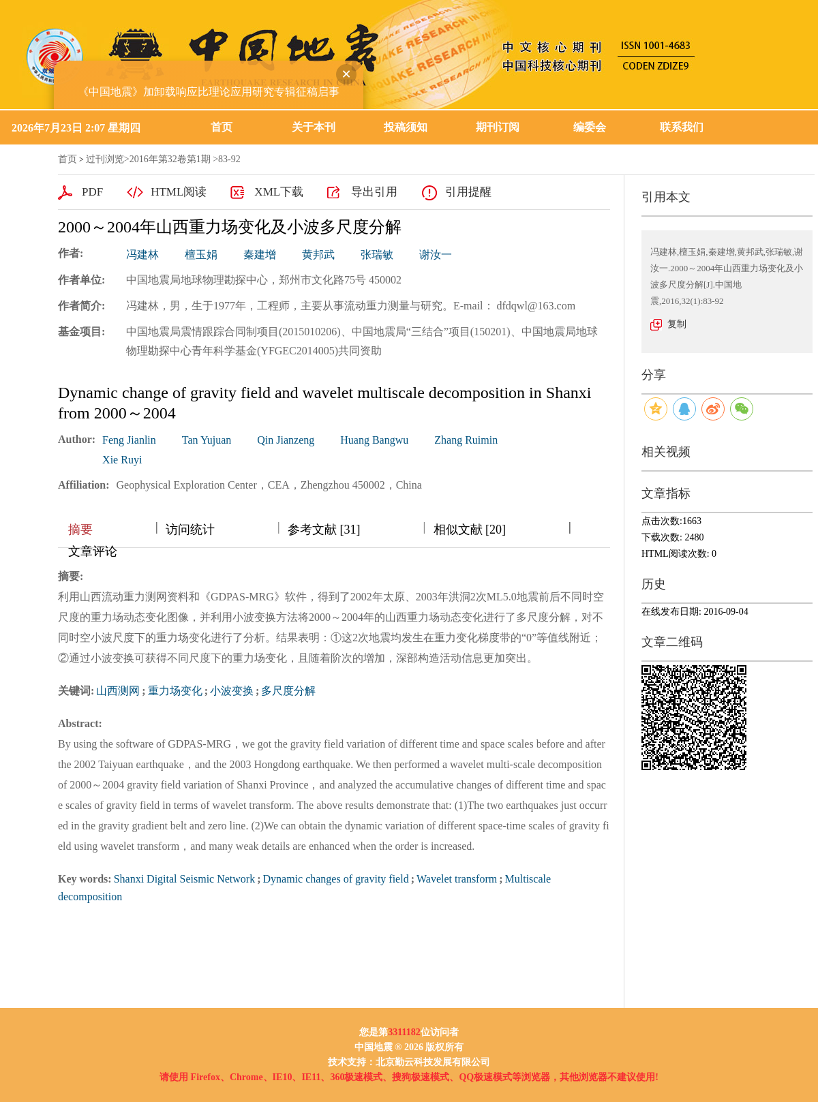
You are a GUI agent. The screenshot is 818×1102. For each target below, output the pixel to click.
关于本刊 (313, 127)
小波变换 (232, 691)
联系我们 (681, 127)
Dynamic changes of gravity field (336, 879)
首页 (221, 127)
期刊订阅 (497, 127)
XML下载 (278, 191)
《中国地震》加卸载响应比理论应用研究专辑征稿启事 (204, 87)
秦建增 (259, 254)
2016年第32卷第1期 (170, 159)
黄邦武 (318, 254)
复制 (676, 324)
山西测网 (118, 691)
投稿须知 (405, 127)
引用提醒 (468, 191)
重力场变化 (175, 691)
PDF (92, 191)
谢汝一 (435, 254)
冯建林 (142, 254)
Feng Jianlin (129, 440)
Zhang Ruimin (466, 440)
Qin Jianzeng (285, 440)
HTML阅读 (179, 191)
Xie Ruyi (122, 459)
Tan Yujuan (207, 440)
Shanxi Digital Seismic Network (185, 879)
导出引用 (374, 191)
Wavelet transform (456, 879)
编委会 (589, 127)
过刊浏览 (105, 159)
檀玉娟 (201, 254)
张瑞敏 (377, 254)
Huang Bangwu (374, 440)
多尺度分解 (288, 691)
